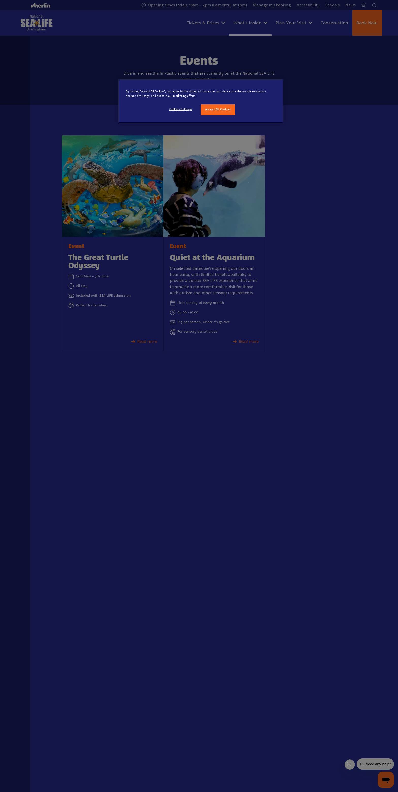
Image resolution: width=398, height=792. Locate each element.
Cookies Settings (180, 109)
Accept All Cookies (218, 109)
